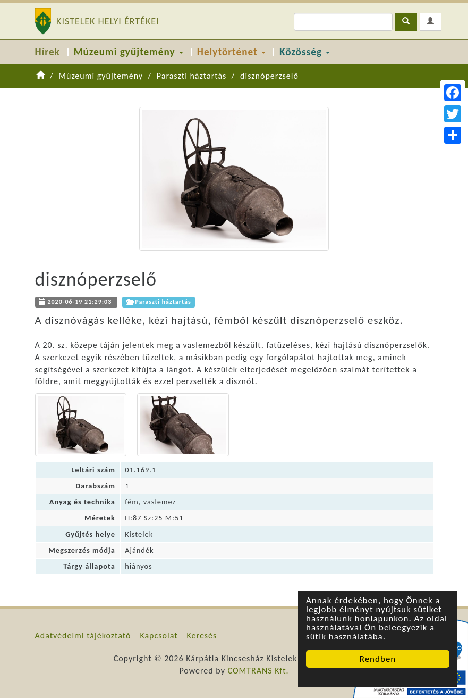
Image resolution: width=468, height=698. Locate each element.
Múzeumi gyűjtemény (128, 52)
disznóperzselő (269, 76)
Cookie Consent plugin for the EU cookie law (377, 677)
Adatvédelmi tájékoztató (83, 635)
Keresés (202, 635)
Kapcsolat (158, 635)
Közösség (304, 52)
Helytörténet (231, 52)
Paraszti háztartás (191, 76)
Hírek (47, 52)
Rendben (378, 658)
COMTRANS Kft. (258, 671)
